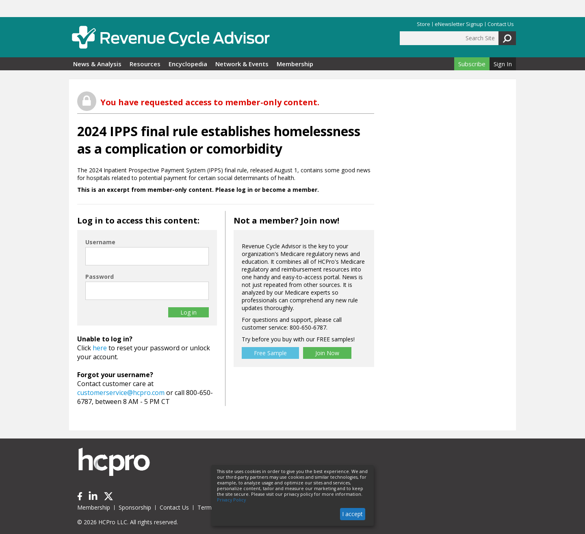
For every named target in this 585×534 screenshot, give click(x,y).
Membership (295, 64)
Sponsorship (135, 507)
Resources (145, 64)
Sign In (503, 64)
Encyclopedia (188, 64)
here (100, 347)
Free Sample (270, 353)
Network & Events (242, 64)
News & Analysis (97, 64)
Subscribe (471, 64)
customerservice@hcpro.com (121, 392)
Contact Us (501, 24)
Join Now (327, 353)
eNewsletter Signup (459, 24)
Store (423, 24)
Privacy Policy (231, 500)
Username (100, 242)
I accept (352, 514)
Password (99, 276)
